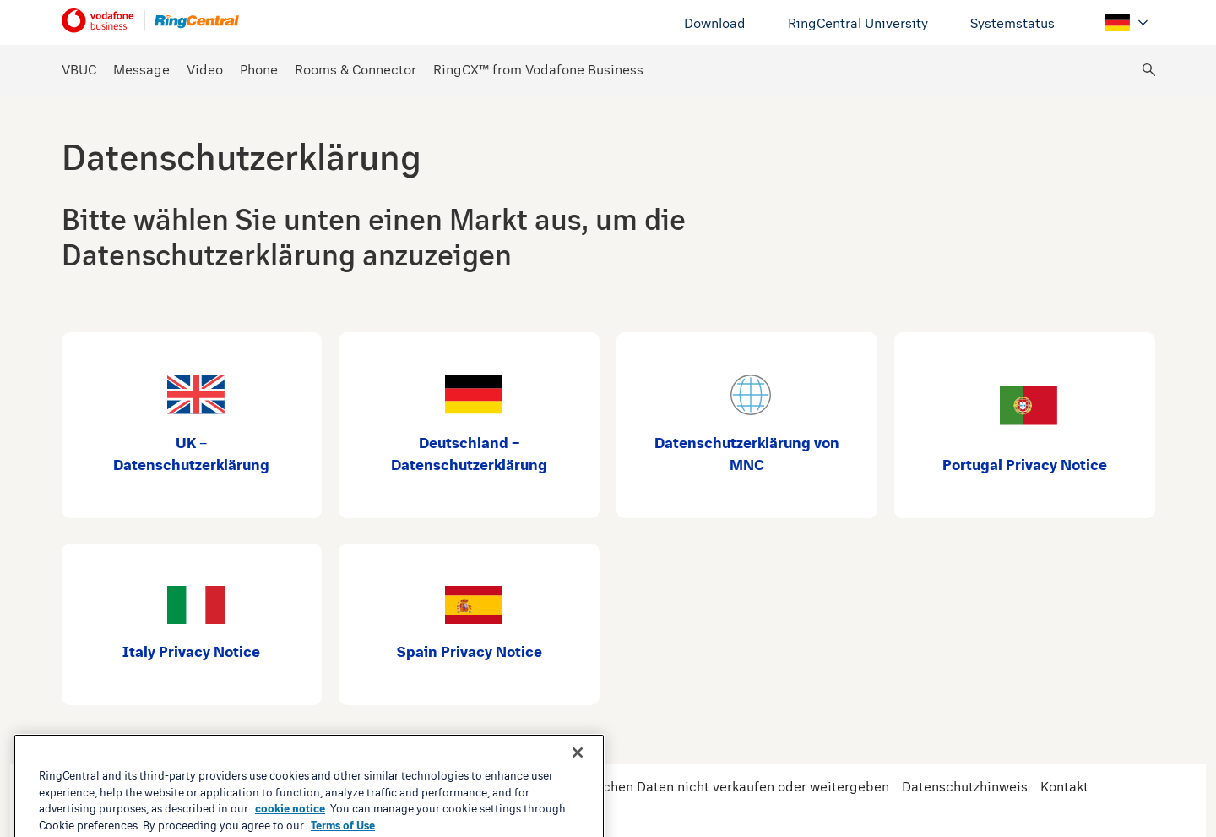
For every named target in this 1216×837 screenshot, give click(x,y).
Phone (259, 70)
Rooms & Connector (355, 70)
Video (205, 70)
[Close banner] (577, 796)
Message (141, 70)
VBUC (79, 70)
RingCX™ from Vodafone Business (538, 70)
